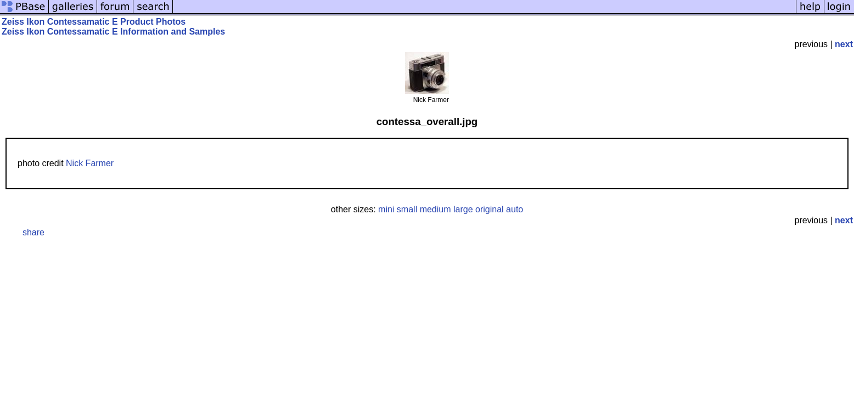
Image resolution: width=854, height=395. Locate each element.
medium (435, 209)
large (463, 209)
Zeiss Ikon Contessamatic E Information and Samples (113, 31)
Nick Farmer (90, 163)
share (33, 232)
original (489, 209)
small (407, 209)
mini (386, 209)
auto (514, 209)
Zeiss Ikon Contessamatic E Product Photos (94, 21)
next (844, 44)
